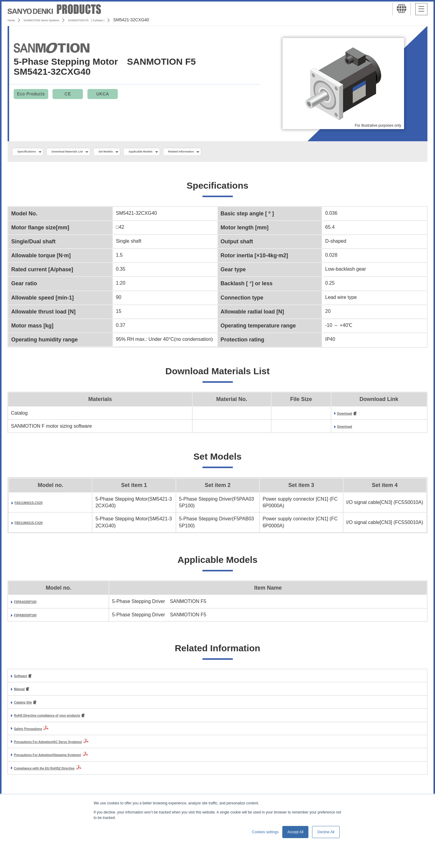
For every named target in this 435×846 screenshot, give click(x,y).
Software (24, 678)
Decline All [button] (325, 832)
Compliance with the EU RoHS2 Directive (61, 772)
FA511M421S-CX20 (36, 504)
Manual (22, 692)
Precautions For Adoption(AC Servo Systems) (67, 746)
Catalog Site (28, 705)
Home (13, 19)
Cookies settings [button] (265, 832)
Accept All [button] (295, 832)
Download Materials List (89, 152)
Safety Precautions (36, 732)
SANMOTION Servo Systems (55, 19)
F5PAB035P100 (31, 616)
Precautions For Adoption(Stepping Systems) (66, 759)
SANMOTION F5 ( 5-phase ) (120, 19)
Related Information (245, 152)
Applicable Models (189, 152)
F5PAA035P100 (31, 603)
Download (348, 415)
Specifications (33, 152)
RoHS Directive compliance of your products (65, 719)
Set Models (142, 152)
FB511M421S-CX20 (36, 524)
